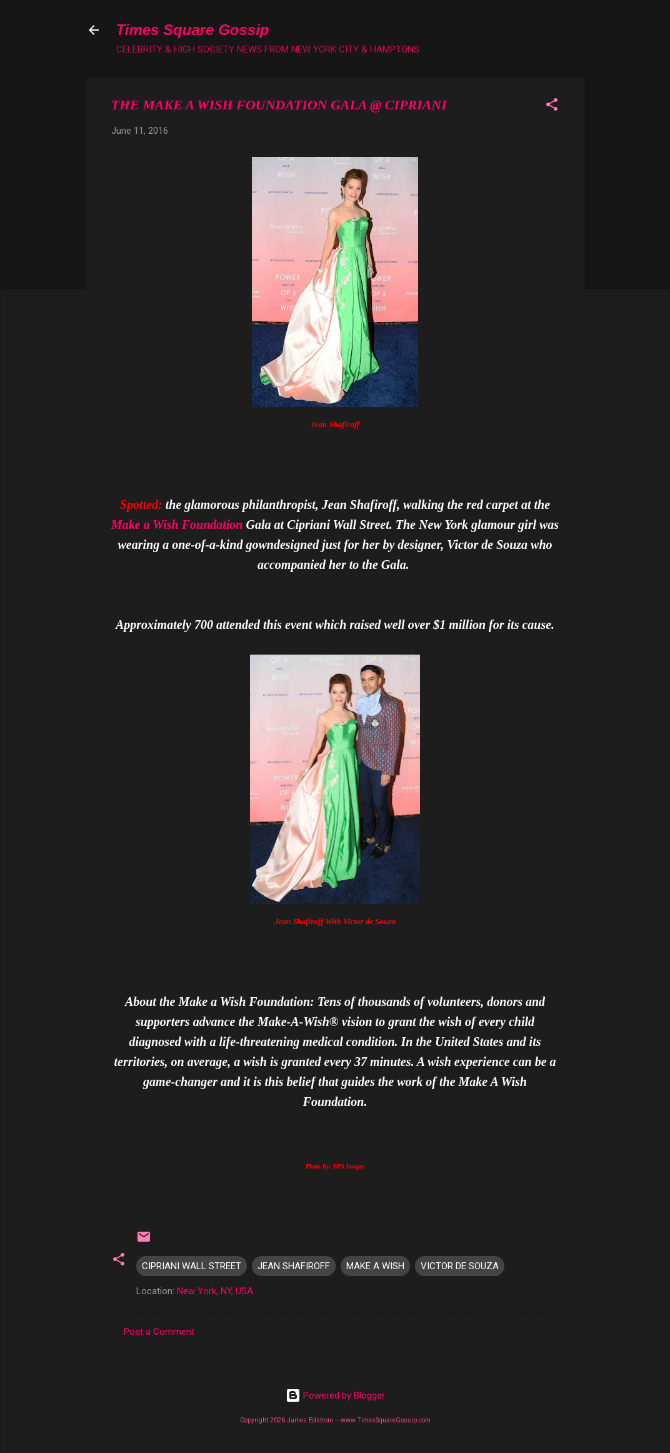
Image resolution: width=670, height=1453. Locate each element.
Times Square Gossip (192, 29)
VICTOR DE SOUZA (460, 1266)
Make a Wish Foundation (177, 524)
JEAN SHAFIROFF (294, 1266)
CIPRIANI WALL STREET (191, 1266)
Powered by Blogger (335, 1395)
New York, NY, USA (215, 1291)
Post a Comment (159, 1331)
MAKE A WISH (375, 1266)
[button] (551, 106)
